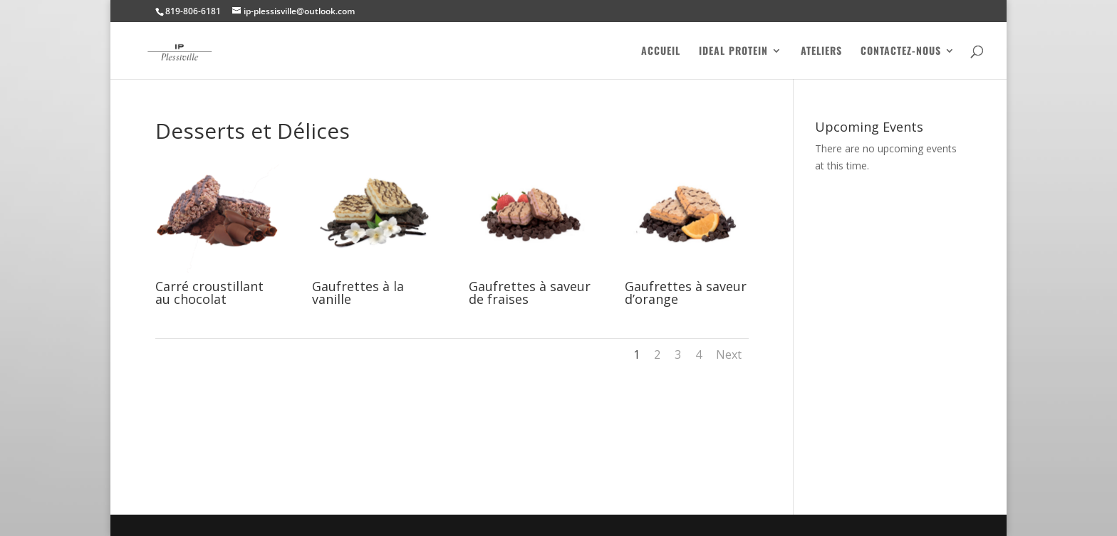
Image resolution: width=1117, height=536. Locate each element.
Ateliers (821, 52)
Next (729, 354)
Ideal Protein (733, 52)
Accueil (660, 52)
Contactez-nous (901, 52)
